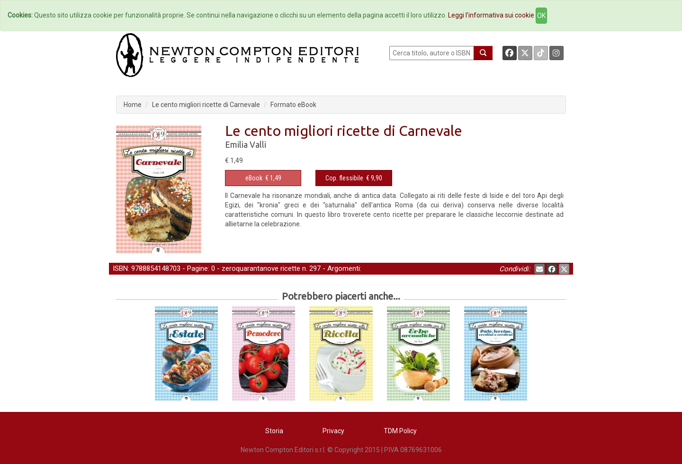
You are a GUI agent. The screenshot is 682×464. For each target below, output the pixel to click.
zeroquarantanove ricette (261, 268)
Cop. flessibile (344, 178)
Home (133, 104)
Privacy (333, 431)
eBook (253, 178)
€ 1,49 (263, 178)
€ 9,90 (353, 178)
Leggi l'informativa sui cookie (491, 15)
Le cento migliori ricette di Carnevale (206, 104)
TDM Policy (400, 431)
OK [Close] (541, 15)
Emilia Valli (245, 144)
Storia (274, 431)
